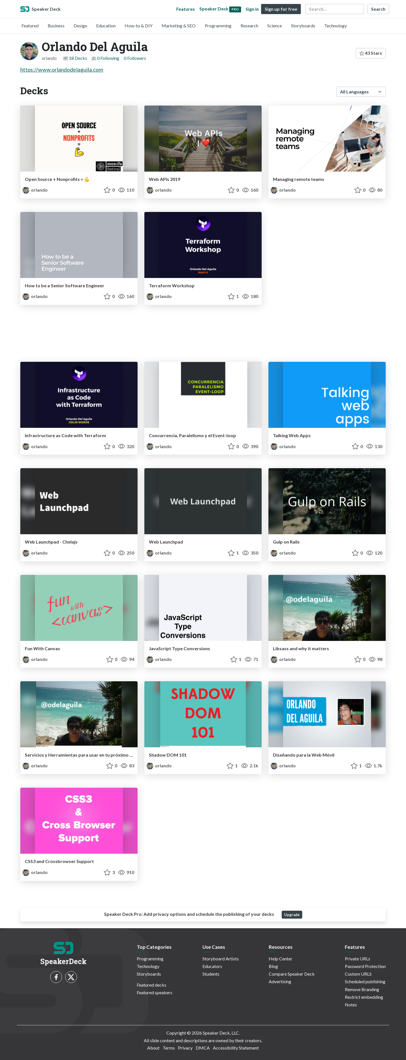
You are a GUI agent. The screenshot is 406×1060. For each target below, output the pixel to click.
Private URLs (357, 958)
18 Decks (78, 58)
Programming (218, 25)
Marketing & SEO (179, 25)
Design (80, 25)
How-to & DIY (139, 25)
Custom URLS (358, 973)
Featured (30, 25)
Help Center (280, 958)
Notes (351, 1004)
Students (210, 973)
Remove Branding (362, 989)
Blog (273, 966)
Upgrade (292, 914)
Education (106, 25)
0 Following (108, 58)
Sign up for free (281, 9)
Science (274, 25)
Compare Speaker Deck (292, 973)
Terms (169, 1047)
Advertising (280, 981)
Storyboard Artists (220, 958)
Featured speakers (154, 992)
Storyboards (303, 25)
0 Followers (135, 58)
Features (185, 9)
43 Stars (370, 53)
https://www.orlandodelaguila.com (61, 69)
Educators (212, 966)
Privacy (185, 1047)
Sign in (252, 9)
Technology (335, 25)
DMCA (203, 1047)
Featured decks (151, 984)
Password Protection (365, 966)
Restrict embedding (364, 997)
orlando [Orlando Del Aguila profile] (35, 189)
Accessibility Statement (236, 1047)
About (153, 1047)
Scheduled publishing (365, 981)
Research (249, 25)
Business (56, 25)
